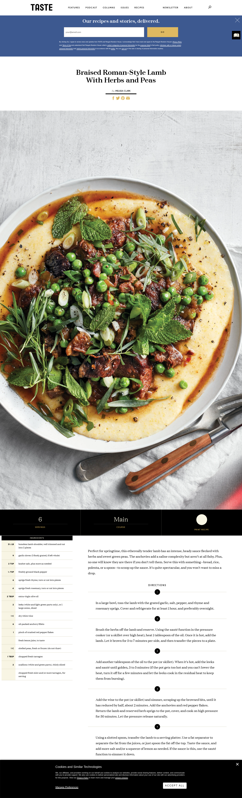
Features (74, 7)
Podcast (91, 7)
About (188, 7)
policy (113, 49)
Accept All (175, 785)
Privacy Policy (82, 778)
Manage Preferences (66, 787)
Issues (125, 7)
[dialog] (121, 779)
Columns (109, 7)
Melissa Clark (123, 91)
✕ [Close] (237, 764)
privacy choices (121, 778)
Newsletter (170, 7)
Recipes (139, 7)
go (163, 32)
